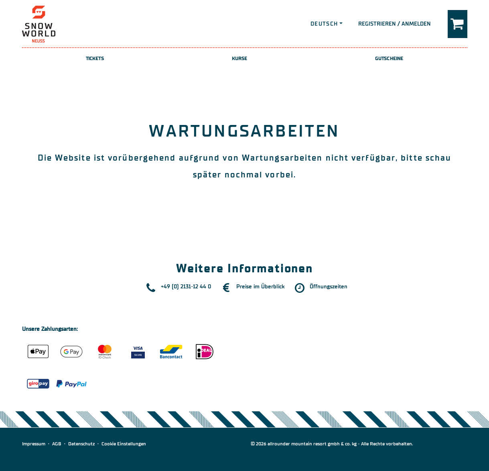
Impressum (33, 444)
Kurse (240, 58)
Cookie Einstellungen (123, 444)
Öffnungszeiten (328, 286)
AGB (56, 444)
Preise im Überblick (260, 286)
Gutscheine (389, 58)
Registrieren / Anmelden (394, 23)
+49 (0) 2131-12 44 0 (186, 286)
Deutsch (324, 23)
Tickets (95, 58)
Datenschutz (81, 444)
